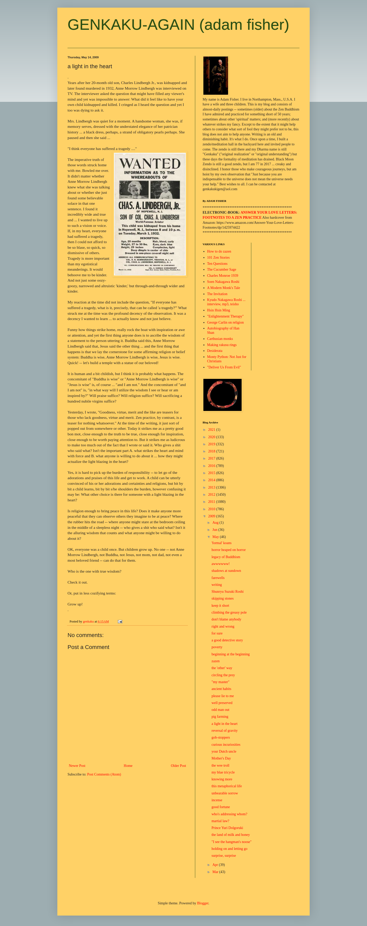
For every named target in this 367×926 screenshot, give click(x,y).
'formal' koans (222, 543)
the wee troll (220, 765)
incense (217, 800)
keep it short (220, 605)
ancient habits (221, 689)
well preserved (222, 703)
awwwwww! (221, 564)
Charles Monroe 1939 (222, 276)
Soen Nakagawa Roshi (223, 282)
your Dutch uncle (224, 751)
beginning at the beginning (231, 654)
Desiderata (214, 351)
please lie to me (223, 696)
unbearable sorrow (225, 793)
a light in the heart (225, 724)
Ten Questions (217, 264)
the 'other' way (222, 668)
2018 (212, 451)
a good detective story (227, 640)
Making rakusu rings (222, 345)
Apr (215, 865)
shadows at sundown (226, 571)
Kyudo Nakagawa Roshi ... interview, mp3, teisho (226, 302)
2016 (212, 466)
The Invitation (217, 294)
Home (128, 766)
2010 (212, 509)
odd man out (220, 710)
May (216, 537)
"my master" (220, 682)
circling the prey (223, 675)
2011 (212, 502)
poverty (217, 647)
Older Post (178, 766)
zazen (216, 661)
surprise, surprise (224, 856)
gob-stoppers (221, 737)
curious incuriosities (226, 745)
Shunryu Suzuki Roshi (228, 591)
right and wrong (223, 626)
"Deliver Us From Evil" (224, 367)
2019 (212, 444)
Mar (215, 872)
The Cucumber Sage (221, 269)
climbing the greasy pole (229, 612)
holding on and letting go (229, 849)
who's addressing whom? (229, 814)
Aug (215, 522)
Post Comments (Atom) (104, 774)
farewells (218, 578)
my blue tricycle (223, 772)
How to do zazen (219, 251)
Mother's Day (221, 758)
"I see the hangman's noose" (232, 842)
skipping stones (223, 598)
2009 (212, 516)
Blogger (202, 903)
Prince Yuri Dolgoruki (227, 828)
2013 (212, 487)
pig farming (220, 716)
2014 (212, 480)
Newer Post (77, 766)
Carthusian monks (220, 339)
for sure (217, 633)
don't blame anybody (226, 619)
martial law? (220, 821)
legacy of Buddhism (226, 557)
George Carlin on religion (225, 322)
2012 (212, 494)
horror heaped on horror (229, 550)
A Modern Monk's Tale (223, 288)
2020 (212, 437)
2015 (212, 473)
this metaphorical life (227, 786)
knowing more (222, 779)
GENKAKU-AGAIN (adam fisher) (178, 24)
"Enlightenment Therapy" (225, 316)
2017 (212, 458)
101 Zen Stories (218, 257)
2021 (212, 430)
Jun (215, 530)
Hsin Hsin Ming (218, 310)
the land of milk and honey (231, 835)
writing (217, 585)
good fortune (221, 807)
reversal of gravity (225, 730)
